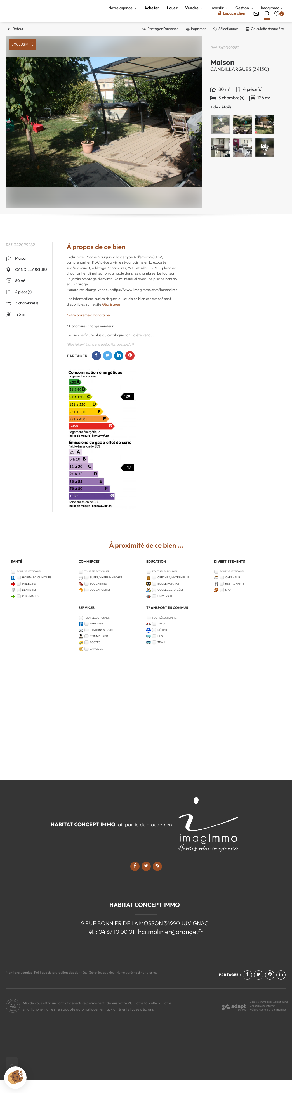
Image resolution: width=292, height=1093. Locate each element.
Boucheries (98, 596)
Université (165, 609)
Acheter (151, 14)
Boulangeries (100, 603)
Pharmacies (30, 609)
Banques (96, 662)
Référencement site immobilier (268, 1023)
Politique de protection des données (60, 985)
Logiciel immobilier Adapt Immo (269, 1015)
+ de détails (220, 120)
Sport (229, 603)
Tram (161, 655)
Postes (95, 655)
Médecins (29, 596)
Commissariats (101, 649)
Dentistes (29, 603)
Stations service (102, 643)
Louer (172, 14)
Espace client (232, 19)
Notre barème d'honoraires (89, 328)
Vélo (161, 637)
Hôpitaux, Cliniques (36, 590)
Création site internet (262, 1019)
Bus (160, 649)
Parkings (96, 637)
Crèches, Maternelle (173, 590)
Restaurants (234, 596)
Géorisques (111, 317)
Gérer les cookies (101, 985)
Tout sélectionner (29, 584)
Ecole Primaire (168, 596)
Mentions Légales (19, 985)
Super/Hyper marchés (106, 590)
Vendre (194, 14)
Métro (162, 643)
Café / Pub (232, 590)
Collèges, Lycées (170, 603)
